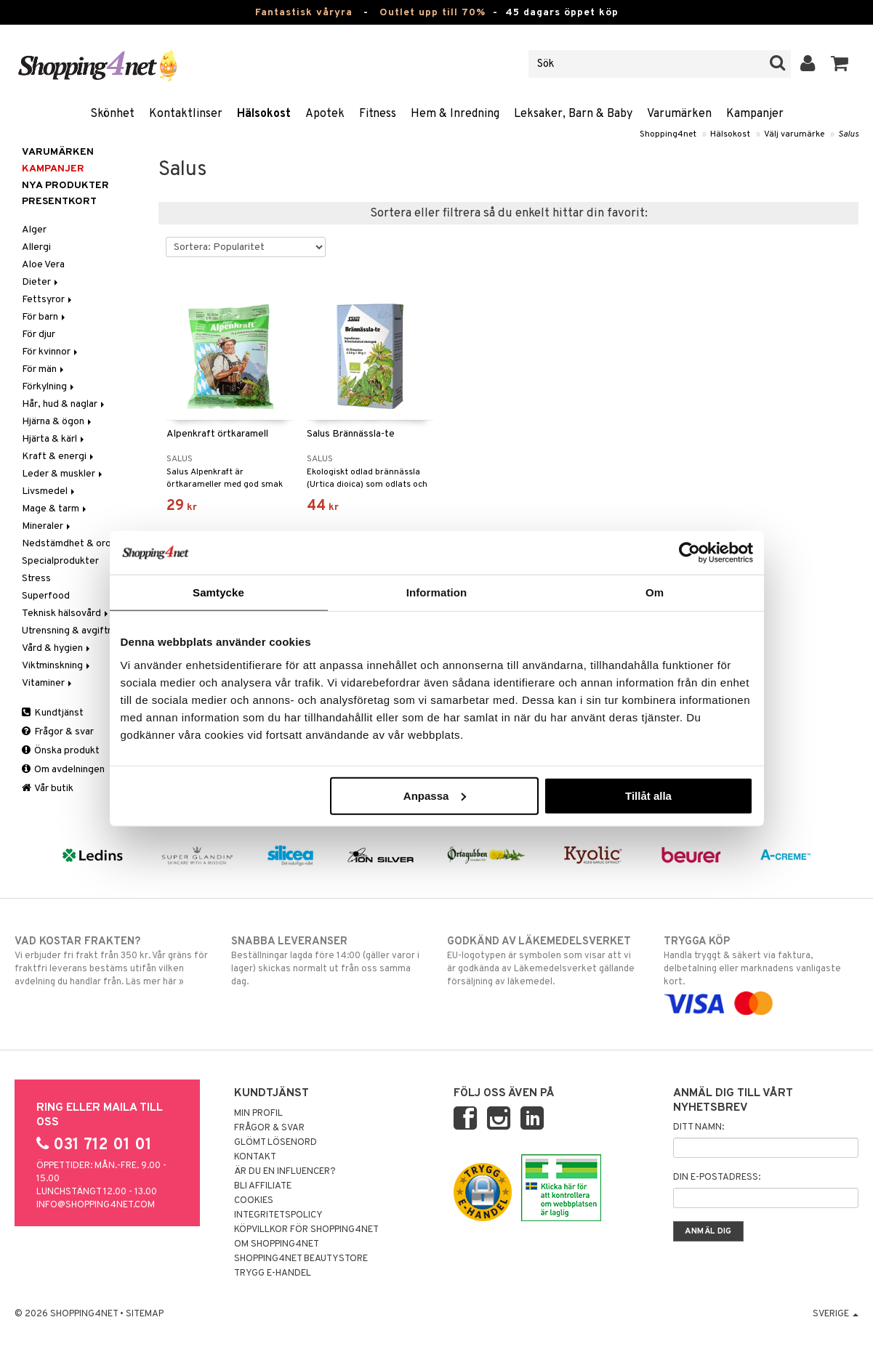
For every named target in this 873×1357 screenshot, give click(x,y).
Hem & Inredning (455, 114)
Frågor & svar (58, 732)
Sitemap (145, 1314)
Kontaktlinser (185, 114)
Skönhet (112, 114)
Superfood (46, 596)
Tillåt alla (648, 795)
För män (44, 369)
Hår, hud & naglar (64, 404)
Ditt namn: (698, 1127)
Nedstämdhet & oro (66, 544)
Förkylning (49, 387)
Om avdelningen (63, 769)
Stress (36, 578)
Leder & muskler (63, 474)
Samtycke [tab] (218, 592)
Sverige (835, 1314)
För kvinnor (51, 352)
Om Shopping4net (276, 1244)
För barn (45, 317)
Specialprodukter (60, 561)
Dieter (41, 282)
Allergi (36, 247)
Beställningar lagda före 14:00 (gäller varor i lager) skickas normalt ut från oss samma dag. (328, 961)
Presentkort (59, 201)
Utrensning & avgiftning (74, 631)
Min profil (258, 1113)
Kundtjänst (53, 713)
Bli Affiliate (262, 1186)
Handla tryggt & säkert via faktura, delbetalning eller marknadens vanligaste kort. (761, 972)
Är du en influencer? (285, 1172)
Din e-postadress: (716, 1177)
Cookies (253, 1201)
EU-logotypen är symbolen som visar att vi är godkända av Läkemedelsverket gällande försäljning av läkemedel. (544, 961)
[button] (840, 64)
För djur (38, 334)
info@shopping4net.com (95, 1205)
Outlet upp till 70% (432, 13)
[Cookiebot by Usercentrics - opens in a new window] (689, 553)
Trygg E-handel (272, 1273)
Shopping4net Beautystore (301, 1259)
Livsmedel (49, 491)
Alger (34, 230)
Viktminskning (57, 666)
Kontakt (255, 1157)
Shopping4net (668, 134)
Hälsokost (264, 114)
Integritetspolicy (278, 1215)
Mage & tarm (55, 509)
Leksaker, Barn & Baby (573, 114)
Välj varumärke (794, 134)
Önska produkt (61, 751)
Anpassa (435, 795)
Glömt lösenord (275, 1143)
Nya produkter (65, 185)
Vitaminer (48, 683)
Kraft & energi (59, 456)
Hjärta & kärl (54, 439)
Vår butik (47, 788)
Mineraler (47, 526)
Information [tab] (436, 592)
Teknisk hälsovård (66, 613)
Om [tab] (654, 592)
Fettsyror (48, 299)
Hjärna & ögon (58, 422)
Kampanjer (755, 114)
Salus (848, 134)
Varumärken (679, 114)
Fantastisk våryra (304, 13)
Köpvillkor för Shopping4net (306, 1230)
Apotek (325, 114)
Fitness (377, 114)
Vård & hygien (57, 648)
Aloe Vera (43, 265)
